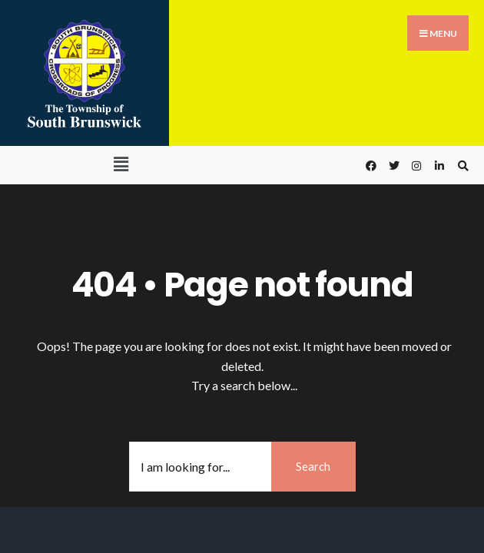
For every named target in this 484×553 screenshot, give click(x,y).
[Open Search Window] (460, 165)
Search (313, 466)
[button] (121, 164)
